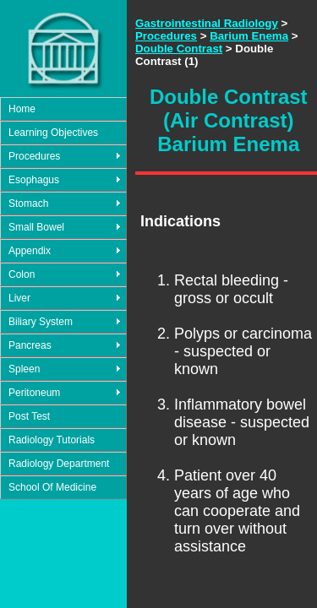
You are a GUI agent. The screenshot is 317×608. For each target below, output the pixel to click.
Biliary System (40, 322)
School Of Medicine (52, 487)
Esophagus (33, 180)
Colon (21, 274)
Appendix (29, 251)
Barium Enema (249, 36)
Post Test (29, 416)
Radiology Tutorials (51, 440)
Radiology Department (58, 464)
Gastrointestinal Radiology (206, 23)
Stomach (28, 203)
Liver (19, 298)
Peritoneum (34, 393)
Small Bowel (36, 227)
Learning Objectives (53, 132)
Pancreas (30, 345)
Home (22, 109)
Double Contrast (178, 48)
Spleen (24, 369)
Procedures (34, 156)
